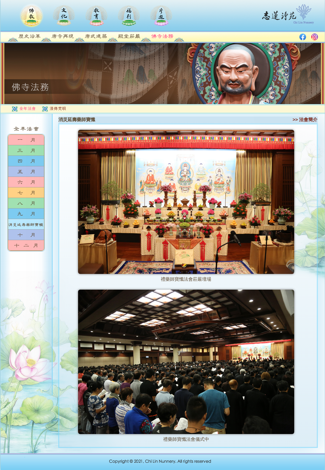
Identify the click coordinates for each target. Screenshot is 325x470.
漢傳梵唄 (58, 108)
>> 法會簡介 (305, 119)
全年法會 (27, 108)
